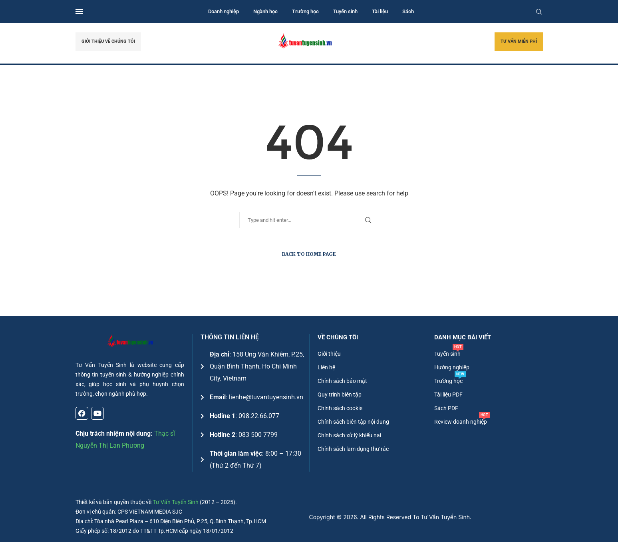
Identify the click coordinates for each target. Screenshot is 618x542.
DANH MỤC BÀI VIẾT (462, 338)
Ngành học (265, 11)
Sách (408, 11)
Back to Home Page (309, 254)
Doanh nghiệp (223, 11)
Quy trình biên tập (340, 394)
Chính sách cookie (340, 408)
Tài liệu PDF (448, 394)
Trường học (305, 11)
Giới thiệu (329, 354)
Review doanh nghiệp (460, 421)
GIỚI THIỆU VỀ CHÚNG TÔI (108, 41)
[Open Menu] (79, 11)
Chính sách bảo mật (342, 381)
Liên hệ (326, 367)
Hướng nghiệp (451, 367)
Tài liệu (380, 11)
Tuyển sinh (345, 11)
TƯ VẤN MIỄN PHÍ (519, 41)
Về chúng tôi (338, 338)
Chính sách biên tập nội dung (353, 421)
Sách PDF (446, 408)
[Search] (539, 12)
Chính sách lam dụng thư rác (353, 449)
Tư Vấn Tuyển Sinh (176, 502)
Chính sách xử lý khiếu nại (349, 435)
